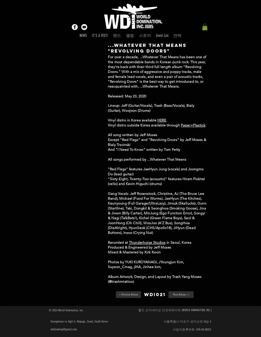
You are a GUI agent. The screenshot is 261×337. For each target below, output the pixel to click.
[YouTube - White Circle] (84, 27)
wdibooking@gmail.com (64, 329)
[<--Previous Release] (128, 294)
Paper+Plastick (193, 125)
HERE (161, 120)
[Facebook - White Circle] (75, 27)
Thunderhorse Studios (147, 242)
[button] (205, 27)
